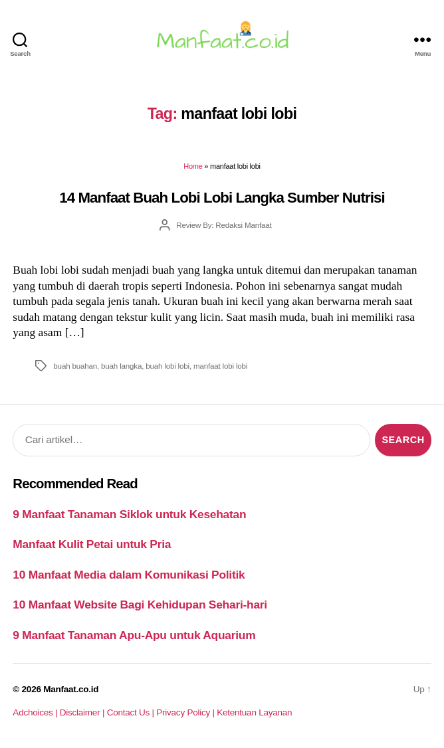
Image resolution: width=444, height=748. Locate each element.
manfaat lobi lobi (220, 365)
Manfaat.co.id (70, 689)
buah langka (121, 365)
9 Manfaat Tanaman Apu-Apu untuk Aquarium (134, 635)
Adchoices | (36, 712)
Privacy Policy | (186, 712)
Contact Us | (132, 712)
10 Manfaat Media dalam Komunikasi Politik (129, 574)
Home (192, 166)
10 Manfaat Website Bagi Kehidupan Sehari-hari (140, 604)
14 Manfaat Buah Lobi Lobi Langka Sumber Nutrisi (221, 197)
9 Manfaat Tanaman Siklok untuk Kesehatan (129, 514)
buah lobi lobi (167, 365)
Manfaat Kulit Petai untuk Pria (92, 544)
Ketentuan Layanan (254, 712)
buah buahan (75, 365)
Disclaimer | (83, 712)
